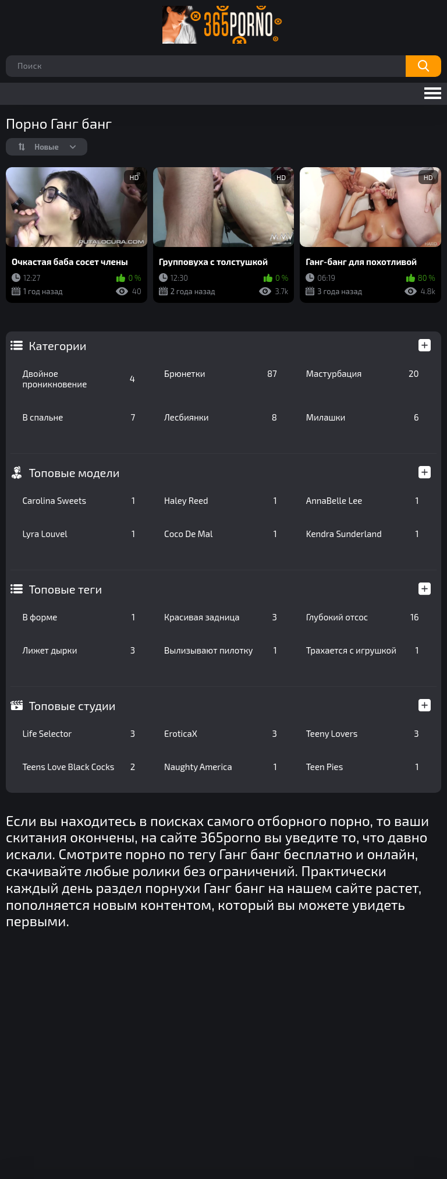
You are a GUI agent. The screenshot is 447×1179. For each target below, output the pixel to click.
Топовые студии (72, 705)
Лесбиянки (220, 417)
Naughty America (220, 766)
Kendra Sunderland (362, 533)
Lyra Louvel (78, 533)
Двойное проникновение (78, 378)
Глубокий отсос (362, 617)
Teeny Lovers (362, 733)
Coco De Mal (220, 533)
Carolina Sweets (78, 500)
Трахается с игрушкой (362, 650)
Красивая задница (220, 617)
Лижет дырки (78, 650)
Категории (57, 345)
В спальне (78, 417)
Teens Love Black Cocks (78, 766)
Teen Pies (362, 766)
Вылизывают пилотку (220, 650)
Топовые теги (65, 589)
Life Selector (78, 733)
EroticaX (220, 733)
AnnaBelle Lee (362, 500)
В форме (78, 617)
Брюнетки (220, 373)
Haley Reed (220, 500)
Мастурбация (362, 373)
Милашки (362, 417)
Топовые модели (74, 472)
